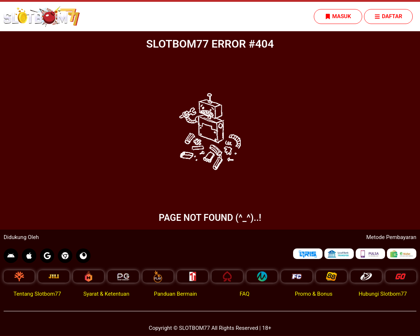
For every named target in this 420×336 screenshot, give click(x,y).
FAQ (244, 294)
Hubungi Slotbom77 (383, 294)
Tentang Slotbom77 (37, 294)
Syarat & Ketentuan (106, 294)
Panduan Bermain (175, 294)
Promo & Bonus (314, 294)
